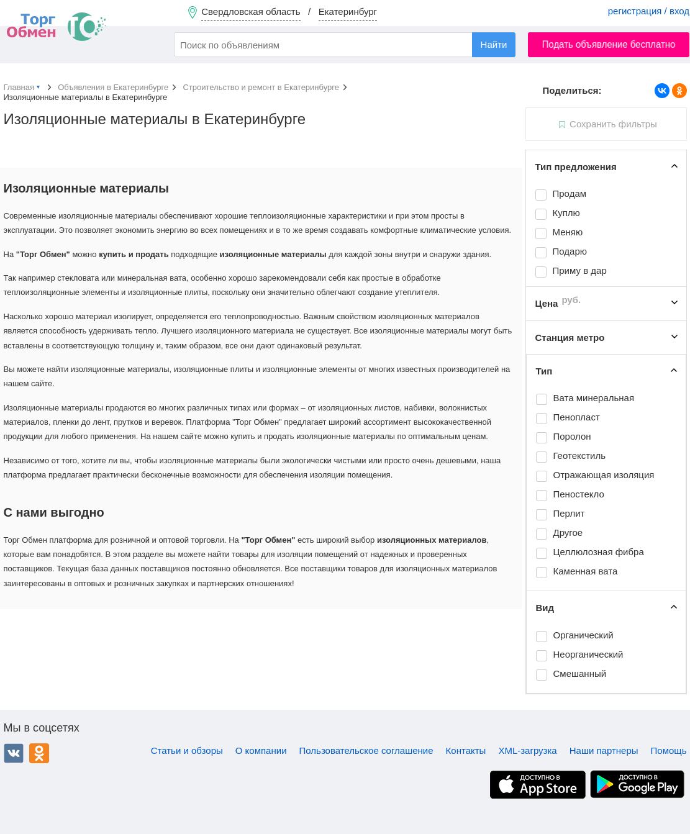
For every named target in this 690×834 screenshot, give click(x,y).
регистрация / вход (648, 11)
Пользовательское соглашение (366, 750)
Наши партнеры (604, 750)
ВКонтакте (14, 753)
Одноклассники (39, 753)
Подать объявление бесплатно (609, 44)
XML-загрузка (527, 750)
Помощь (669, 750)
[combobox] (344, 44)
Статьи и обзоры (187, 750)
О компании (261, 750)
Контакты (466, 750)
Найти (494, 44)
